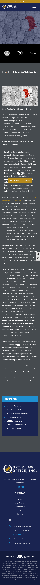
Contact (20, 514)
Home (20, 499)
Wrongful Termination (15, 406)
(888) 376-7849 (18, 539)
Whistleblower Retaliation (16, 410)
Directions (18, 534)
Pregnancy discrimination (16, 428)
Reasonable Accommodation (17, 425)
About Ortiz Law (20, 503)
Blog (20, 510)
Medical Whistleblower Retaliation (19, 413)
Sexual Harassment (14, 417)
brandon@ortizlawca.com (21, 543)
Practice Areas (20, 507)
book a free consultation (20, 181)
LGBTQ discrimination (15, 421)
